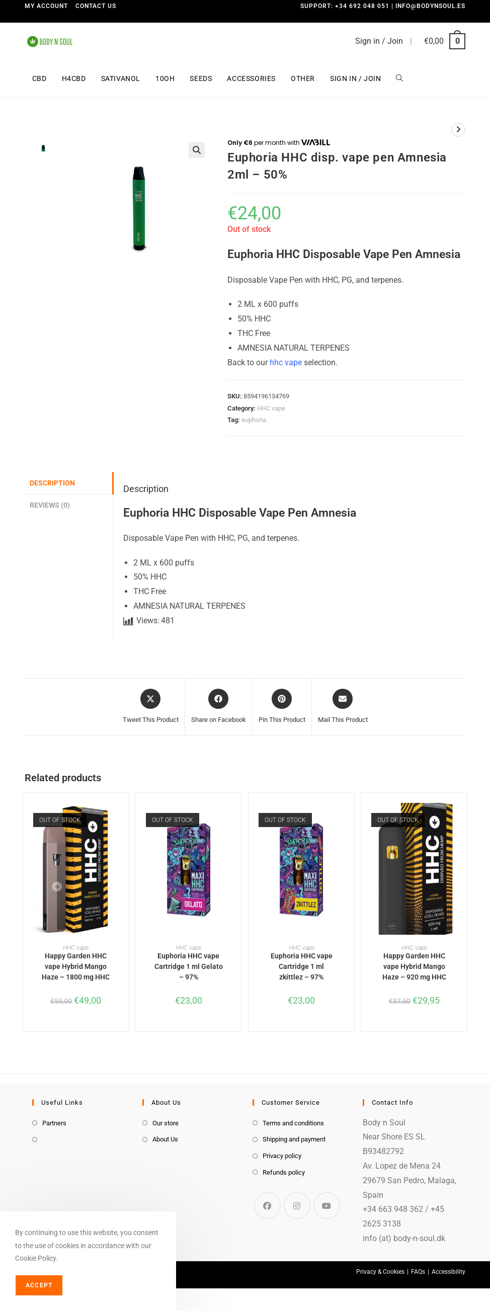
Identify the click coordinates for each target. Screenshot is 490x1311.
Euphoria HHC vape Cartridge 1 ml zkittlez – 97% (302, 966)
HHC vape (271, 408)
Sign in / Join (379, 41)
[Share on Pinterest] (282, 707)
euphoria (253, 420)
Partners (54, 1123)
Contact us (95, 6)
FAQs (418, 1271)
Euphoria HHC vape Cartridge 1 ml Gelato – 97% (188, 966)
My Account (46, 6)
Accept (39, 1285)
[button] (197, 150)
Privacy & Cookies (380, 1271)
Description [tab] (52, 483)
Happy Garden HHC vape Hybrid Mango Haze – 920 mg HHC (414, 966)
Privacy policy (282, 1156)
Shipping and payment (294, 1139)
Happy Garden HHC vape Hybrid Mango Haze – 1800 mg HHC (76, 966)
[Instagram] (297, 1205)
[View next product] (458, 130)
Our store (165, 1123)
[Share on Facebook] (218, 707)
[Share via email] (343, 707)
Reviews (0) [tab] (50, 505)
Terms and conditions (293, 1123)
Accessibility (448, 1271)
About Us (165, 1139)
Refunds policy (284, 1172)
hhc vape (286, 362)
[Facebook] (267, 1205)
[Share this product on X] (151, 707)
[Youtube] (326, 1205)
